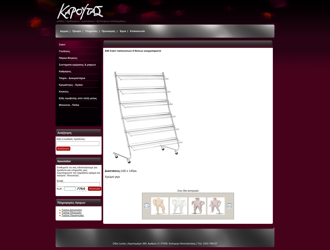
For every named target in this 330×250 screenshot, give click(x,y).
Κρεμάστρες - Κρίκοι (71, 84)
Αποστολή (94, 188)
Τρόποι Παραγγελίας (73, 215)
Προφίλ (76, 31)
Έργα (122, 31)
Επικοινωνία (137, 31)
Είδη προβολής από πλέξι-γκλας (78, 98)
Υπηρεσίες (91, 31)
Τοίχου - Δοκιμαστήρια (72, 78)
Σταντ (62, 44)
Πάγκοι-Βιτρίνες (68, 58)
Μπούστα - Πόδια (69, 105)
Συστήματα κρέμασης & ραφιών (77, 64)
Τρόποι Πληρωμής (72, 212)
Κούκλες (64, 91)
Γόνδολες (64, 51)
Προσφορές (108, 31)
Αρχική (64, 31)
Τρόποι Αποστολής (72, 210)
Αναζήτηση (63, 148)
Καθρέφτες (65, 71)
